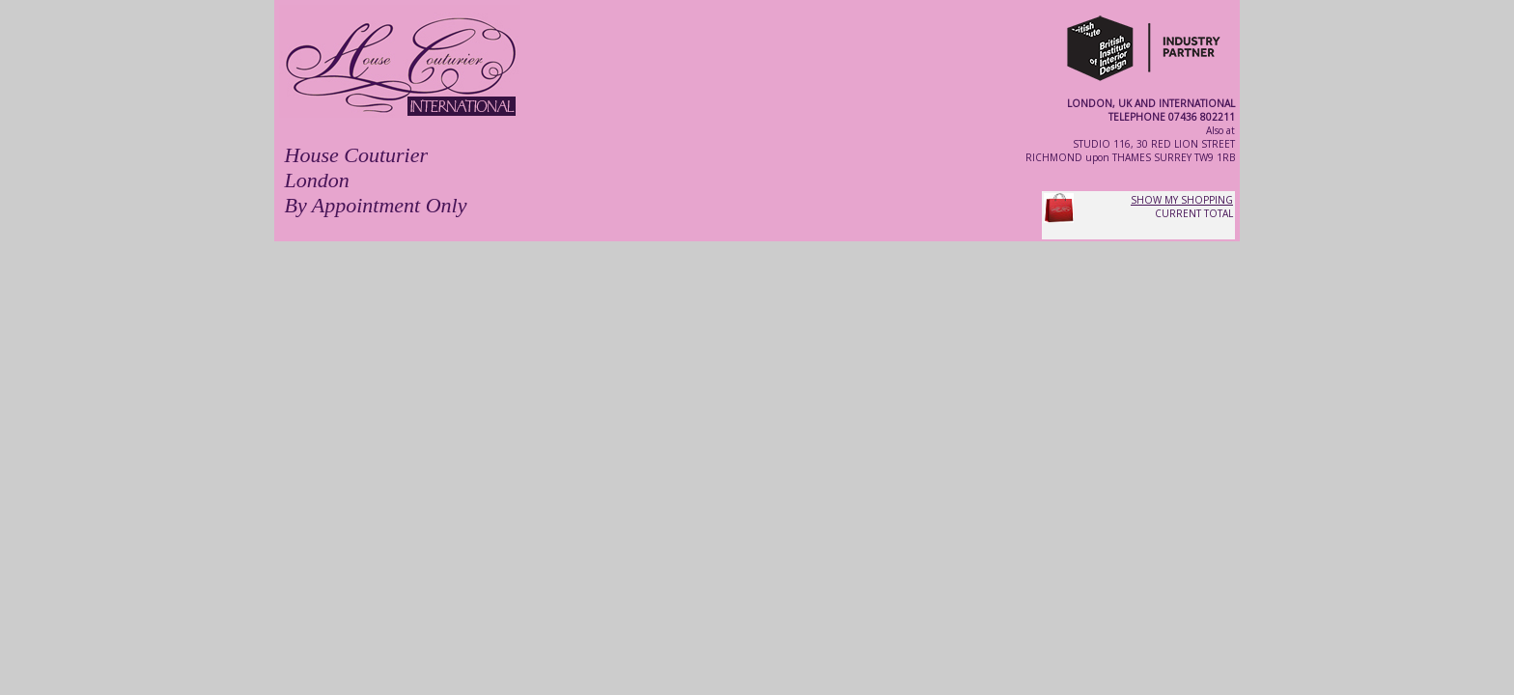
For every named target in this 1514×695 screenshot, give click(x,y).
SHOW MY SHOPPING (1182, 200)
